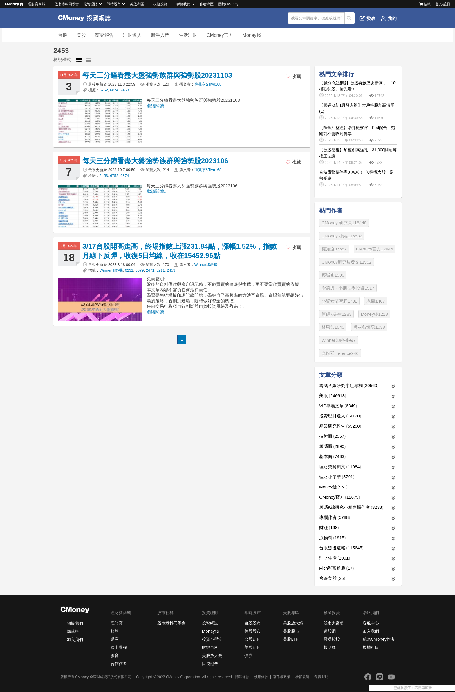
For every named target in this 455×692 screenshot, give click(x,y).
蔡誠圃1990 (333, 275)
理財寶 (117, 623)
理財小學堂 (336, 476)
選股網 (330, 631)
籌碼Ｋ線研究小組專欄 (349, 385)
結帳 (425, 4)
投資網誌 (210, 623)
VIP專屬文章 (338, 405)
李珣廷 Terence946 (340, 353)
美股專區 (137, 3)
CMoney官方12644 (374, 248)
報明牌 (330, 647)
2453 (124, 90)
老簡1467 (375, 301)
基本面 (332, 456)
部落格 (73, 631)
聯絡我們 (183, 3)
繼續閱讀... (157, 105)
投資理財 (91, 3)
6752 (104, 90)
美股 (81, 35)
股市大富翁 (334, 623)
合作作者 (119, 663)
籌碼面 (332, 446)
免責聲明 (321, 677)
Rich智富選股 (336, 568)
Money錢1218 (374, 314)
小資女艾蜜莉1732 (339, 301)
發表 (367, 18)
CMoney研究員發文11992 (347, 261)
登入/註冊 (442, 3)
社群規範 (302, 677)
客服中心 (371, 623)
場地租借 (371, 647)
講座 (115, 639)
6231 (129, 270)
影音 (115, 655)
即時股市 (114, 3)
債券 (248, 655)
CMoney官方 (220, 35)
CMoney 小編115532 (342, 235)
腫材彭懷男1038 (369, 327)
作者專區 (207, 3)
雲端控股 (332, 639)
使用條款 (261, 677)
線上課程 (119, 647)
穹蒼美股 (332, 578)
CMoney (14, 3)
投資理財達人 (340, 415)
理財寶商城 (36, 3)
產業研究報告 (340, 426)
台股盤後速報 (341, 547)
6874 (114, 90)
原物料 (332, 537)
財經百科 (210, 647)
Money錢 (252, 35)
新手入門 (160, 35)
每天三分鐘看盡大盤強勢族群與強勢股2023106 (155, 161)
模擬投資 (160, 3)
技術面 (332, 436)
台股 (62, 35)
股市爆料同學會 (67, 3)
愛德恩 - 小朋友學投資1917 (348, 288)
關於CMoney (228, 3)
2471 (150, 270)
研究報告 (104, 35)
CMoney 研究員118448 (344, 222)
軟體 (115, 631)
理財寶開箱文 (340, 466)
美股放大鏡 (212, 655)
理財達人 (132, 35)
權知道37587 (334, 248)
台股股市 (252, 623)
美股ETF (251, 647)
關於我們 (75, 623)
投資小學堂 (212, 639)
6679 (140, 270)
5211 (160, 270)
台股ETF (251, 639)
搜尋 (350, 18)
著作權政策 (281, 677)
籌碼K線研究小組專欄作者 (351, 507)
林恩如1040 (333, 327)
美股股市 (252, 631)
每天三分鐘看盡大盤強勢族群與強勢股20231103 (157, 75)
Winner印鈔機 (206, 264)
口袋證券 (210, 663)
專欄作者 (334, 517)
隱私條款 (242, 677)
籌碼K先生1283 (336, 314)
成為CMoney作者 (379, 639)
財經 (329, 527)
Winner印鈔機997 (339, 340)
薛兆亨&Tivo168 (207, 84)
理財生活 (334, 557)
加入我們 (75, 639)
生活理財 (188, 35)
